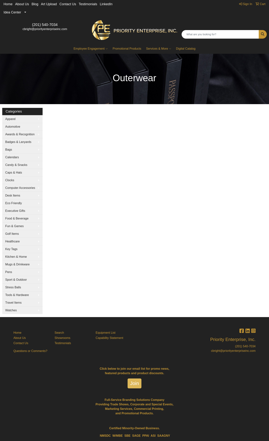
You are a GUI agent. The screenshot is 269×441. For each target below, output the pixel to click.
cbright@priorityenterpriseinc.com (45, 29)
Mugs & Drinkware (17, 264)
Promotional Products (127, 48)
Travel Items (13, 302)
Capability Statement (109, 337)
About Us (22, 4)
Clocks (9, 180)
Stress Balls (13, 287)
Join (134, 383)
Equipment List (105, 332)
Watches (11, 310)
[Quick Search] (220, 34)
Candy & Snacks (16, 164)
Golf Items (12, 233)
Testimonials (88, 4)
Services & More (158, 48)
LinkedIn (106, 4)
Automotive (12, 126)
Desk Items (12, 195)
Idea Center (12, 12)
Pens (8, 272)
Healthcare (12, 241)
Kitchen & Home (16, 256)
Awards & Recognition (20, 134)
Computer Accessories (20, 187)
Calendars (12, 157)
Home (8, 4)
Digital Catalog (185, 48)
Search (59, 332)
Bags (8, 149)
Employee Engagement (91, 48)
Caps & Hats (13, 172)
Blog (35, 4)
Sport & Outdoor (16, 279)
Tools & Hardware (17, 295)
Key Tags (11, 249)
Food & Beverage (17, 218)
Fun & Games (14, 226)
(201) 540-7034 (45, 25)
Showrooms (62, 337)
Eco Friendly (13, 203)
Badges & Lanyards (18, 142)
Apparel (10, 119)
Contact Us (67, 4)
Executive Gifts (15, 210)
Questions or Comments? (30, 351)
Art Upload (49, 4)
